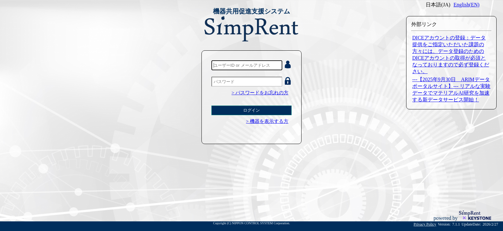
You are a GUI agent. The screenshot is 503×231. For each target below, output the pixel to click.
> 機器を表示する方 (267, 121)
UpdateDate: (471, 224)
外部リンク (424, 24)
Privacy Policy (424, 224)
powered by (446, 218)
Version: (444, 224)
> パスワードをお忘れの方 (260, 92)
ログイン (251, 110)
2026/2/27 (490, 224)
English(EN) (467, 4)
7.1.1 (456, 224)
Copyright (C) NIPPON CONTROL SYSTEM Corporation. (251, 223)
